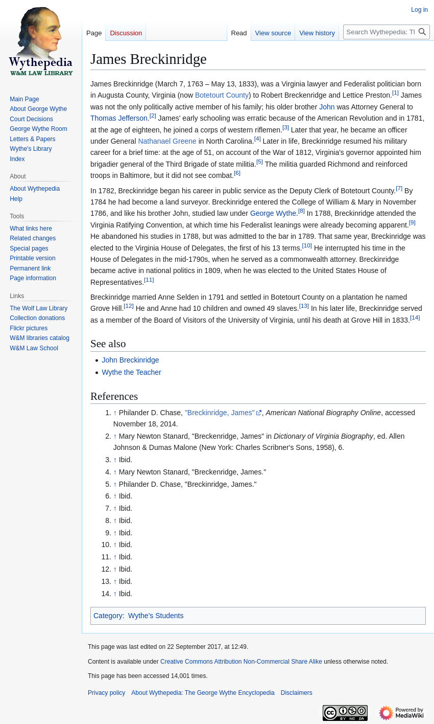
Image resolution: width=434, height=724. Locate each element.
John (326, 107)
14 (415, 317)
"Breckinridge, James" (220, 413)
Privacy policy (106, 692)
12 (128, 306)
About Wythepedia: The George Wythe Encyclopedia (202, 692)
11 (149, 279)
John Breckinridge (130, 360)
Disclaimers (296, 692)
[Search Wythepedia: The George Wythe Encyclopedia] (386, 32)
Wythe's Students (155, 616)
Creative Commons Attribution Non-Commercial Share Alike (241, 661)
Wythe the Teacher (131, 372)
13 (304, 306)
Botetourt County (222, 95)
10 (307, 245)
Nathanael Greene (167, 141)
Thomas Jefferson (119, 118)
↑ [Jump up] (115, 413)
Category (108, 616)
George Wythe (273, 213)
